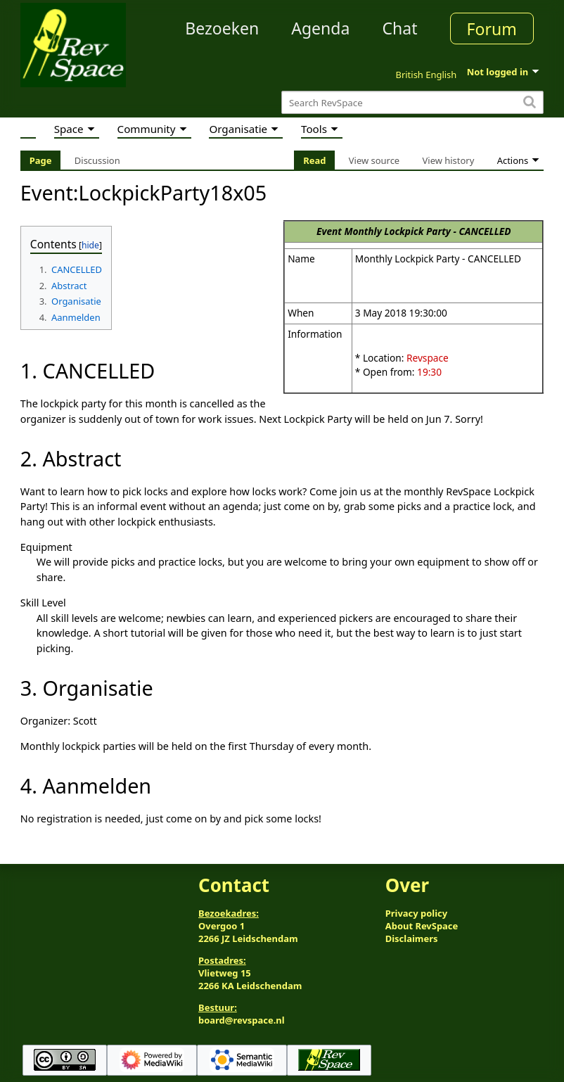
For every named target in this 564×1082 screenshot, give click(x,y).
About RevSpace (422, 925)
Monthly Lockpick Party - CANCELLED (427, 231)
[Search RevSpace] (412, 102)
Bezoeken (222, 28)
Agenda (320, 28)
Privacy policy (416, 913)
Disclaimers (411, 938)
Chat (399, 28)
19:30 (429, 371)
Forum (492, 29)
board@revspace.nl (241, 1020)
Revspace (427, 357)
